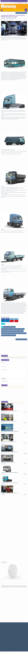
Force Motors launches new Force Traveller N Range (9, 472)
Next (17, 12)
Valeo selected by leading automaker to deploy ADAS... (10, 431)
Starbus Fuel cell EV (5, 331)
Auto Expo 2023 (12, 326)
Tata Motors (6, 326)
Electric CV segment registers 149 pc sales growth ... (9, 451)
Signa (22, 331)
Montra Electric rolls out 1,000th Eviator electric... (9, 441)
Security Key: (4, 378)
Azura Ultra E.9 (4, 333)
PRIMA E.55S (12, 331)
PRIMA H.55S (17, 331)
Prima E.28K (15, 333)
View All (25, 12)
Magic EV (9, 333)
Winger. (13, 335)
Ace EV (19, 333)
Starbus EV (24, 333)
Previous (20, 12)
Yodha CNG (4, 335)
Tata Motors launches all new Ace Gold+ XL (8, 462)
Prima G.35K (9, 335)
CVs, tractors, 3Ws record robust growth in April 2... (9, 482)
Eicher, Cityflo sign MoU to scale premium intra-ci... (9, 410)
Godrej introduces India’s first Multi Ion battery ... (9, 421)
